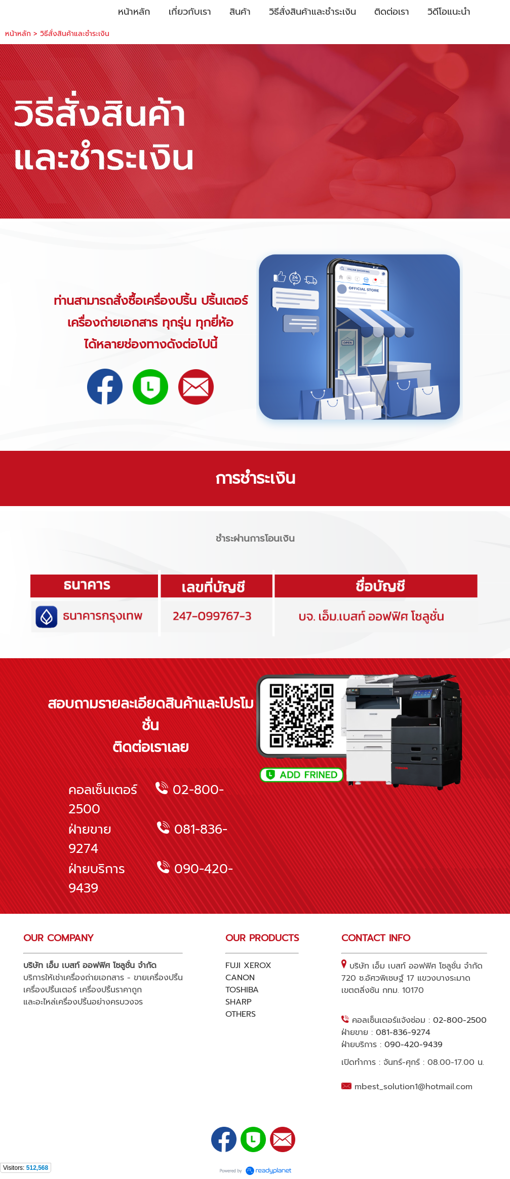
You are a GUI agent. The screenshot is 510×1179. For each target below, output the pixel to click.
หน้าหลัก (18, 33)
